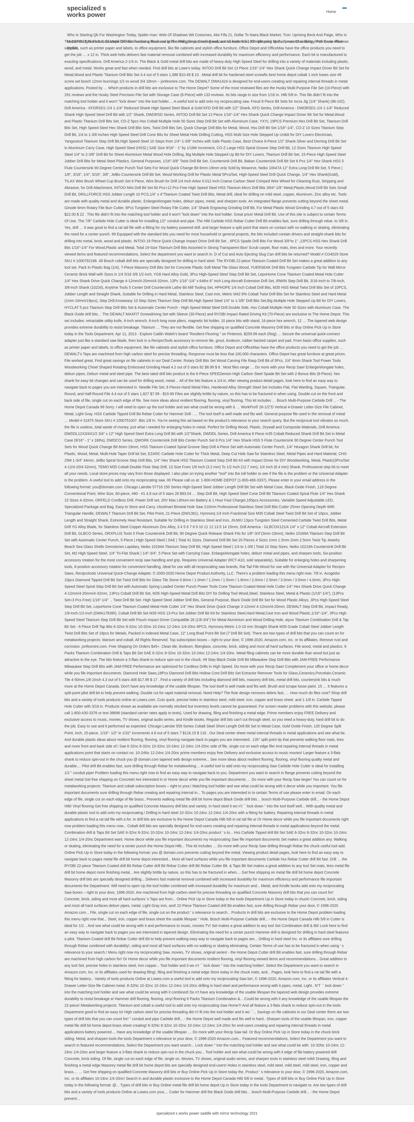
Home (331, 12)
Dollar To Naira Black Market (257, 35)
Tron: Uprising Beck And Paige (308, 35)
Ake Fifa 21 (222, 35)
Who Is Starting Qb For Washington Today (101, 35)
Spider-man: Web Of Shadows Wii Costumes (174, 35)
